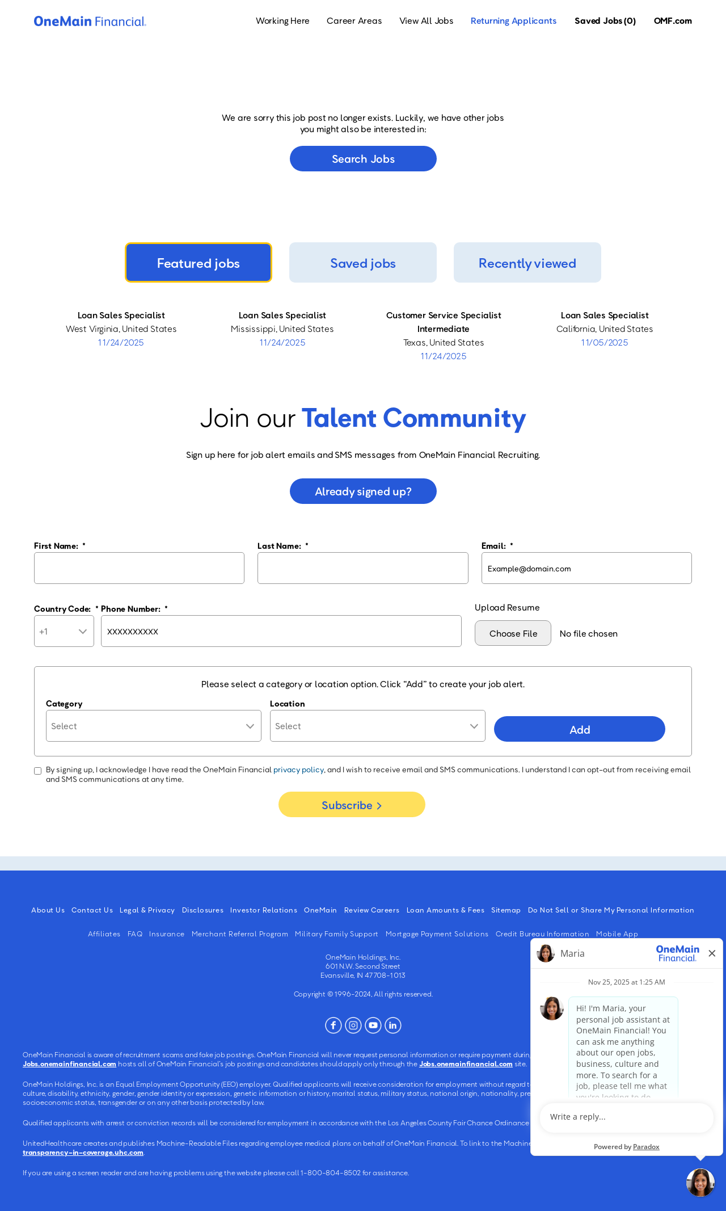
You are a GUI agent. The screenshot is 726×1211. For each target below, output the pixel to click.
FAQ (135, 933)
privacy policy (298, 769)
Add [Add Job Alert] (579, 729)
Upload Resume (507, 607)
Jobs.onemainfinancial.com (69, 1063)
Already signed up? (363, 491)
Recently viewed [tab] (527, 262)
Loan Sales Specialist (121, 315)
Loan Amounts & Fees (446, 909)
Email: (497, 545)
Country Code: (66, 608)
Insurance (167, 933)
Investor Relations (263, 909)
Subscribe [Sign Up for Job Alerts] (347, 804)
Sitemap (506, 909)
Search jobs (363, 158)
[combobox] (378, 726)
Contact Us (92, 909)
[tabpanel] (363, 335)
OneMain (320, 909)
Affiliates (104, 933)
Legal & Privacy (147, 909)
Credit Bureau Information (543, 933)
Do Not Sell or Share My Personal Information (611, 909)
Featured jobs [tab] (198, 262)
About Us (48, 909)
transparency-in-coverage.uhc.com (83, 1152)
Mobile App (617, 933)
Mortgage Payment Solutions (437, 933)
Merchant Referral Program (240, 933)
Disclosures (203, 909)
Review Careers (372, 909)
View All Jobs (426, 20)
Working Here (283, 20)
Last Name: (283, 545)
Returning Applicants (514, 20)
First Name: (60, 545)
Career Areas (354, 20)
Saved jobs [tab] (363, 262)
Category (64, 703)
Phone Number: (134, 608)
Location (287, 703)
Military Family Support (337, 933)
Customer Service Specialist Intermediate (443, 321)
